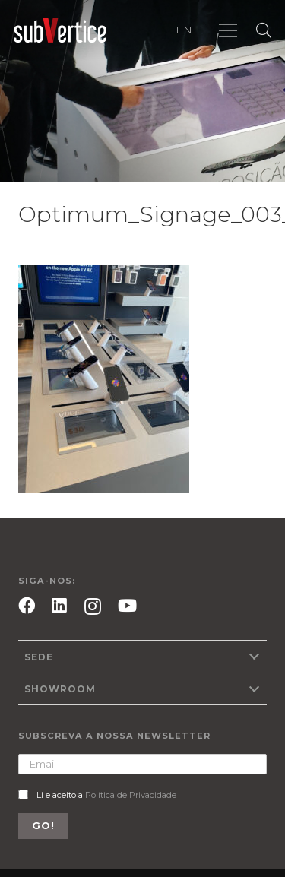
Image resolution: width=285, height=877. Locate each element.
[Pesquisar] (263, 30)
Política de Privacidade (130, 795)
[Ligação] (60, 30)
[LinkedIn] (59, 605)
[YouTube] (127, 605)
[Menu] (228, 30)
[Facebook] (26, 605)
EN (184, 30)
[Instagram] (92, 606)
